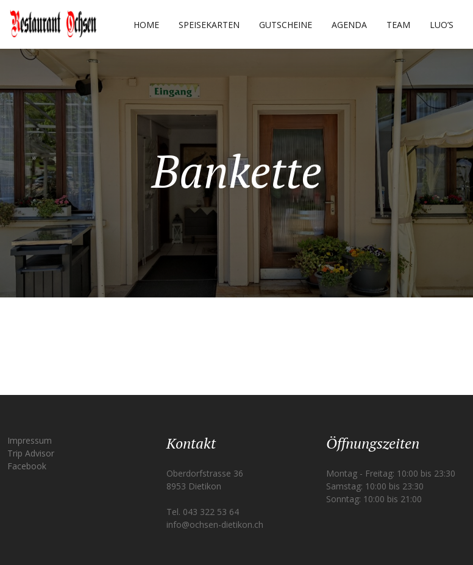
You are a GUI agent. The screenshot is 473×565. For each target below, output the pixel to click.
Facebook (26, 466)
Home (146, 24)
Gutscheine (285, 24)
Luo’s (441, 24)
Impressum (29, 440)
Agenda (349, 24)
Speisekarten (209, 24)
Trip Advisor (30, 453)
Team (398, 24)
